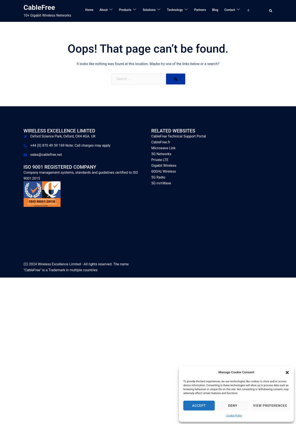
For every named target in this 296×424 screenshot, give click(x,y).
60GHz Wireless (163, 171)
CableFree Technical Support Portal (178, 136)
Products (125, 10)
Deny (232, 406)
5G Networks (161, 154)
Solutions (149, 10)
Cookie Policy (234, 415)
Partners (200, 10)
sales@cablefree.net (46, 155)
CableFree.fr (160, 142)
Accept (199, 406)
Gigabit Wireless (164, 165)
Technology (175, 10)
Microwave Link (163, 148)
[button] (287, 372)
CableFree (39, 7)
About (103, 10)
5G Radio (158, 177)
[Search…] (249, 11)
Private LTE (160, 160)
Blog (215, 10)
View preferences (270, 406)
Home (89, 10)
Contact (229, 10)
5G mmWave (161, 183)
